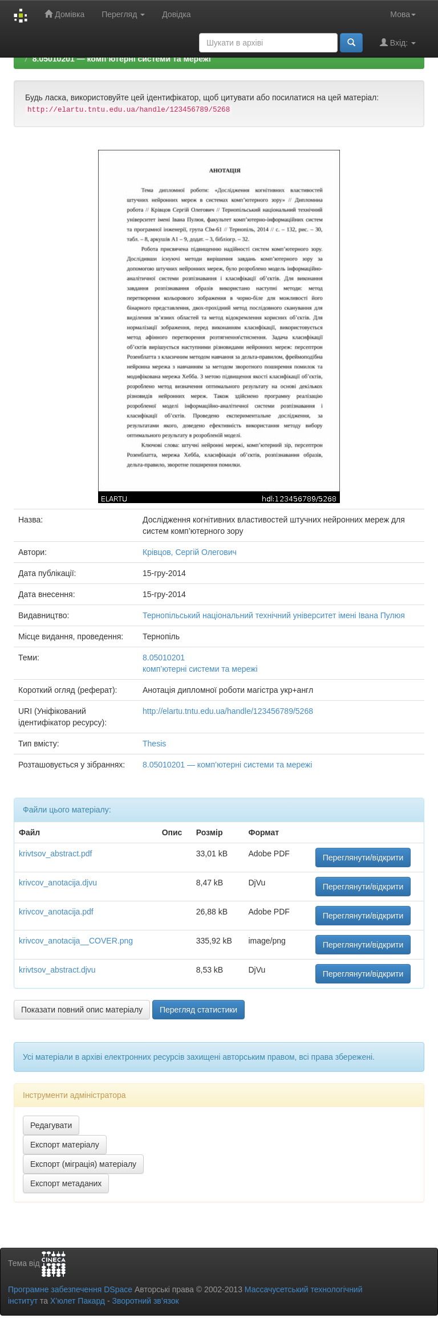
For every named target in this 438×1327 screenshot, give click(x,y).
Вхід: (398, 42)
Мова (403, 14)
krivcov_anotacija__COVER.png (76, 940)
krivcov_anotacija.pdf (56, 911)
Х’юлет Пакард (77, 1300)
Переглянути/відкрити (363, 857)
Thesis (154, 743)
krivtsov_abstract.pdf (55, 853)
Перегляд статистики (198, 1009)
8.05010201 (164, 657)
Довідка (176, 14)
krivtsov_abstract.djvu (57, 969)
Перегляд (123, 14)
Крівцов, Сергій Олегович (190, 552)
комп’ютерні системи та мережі (200, 668)
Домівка (64, 14)
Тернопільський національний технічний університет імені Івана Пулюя (274, 615)
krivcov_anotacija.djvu (58, 882)
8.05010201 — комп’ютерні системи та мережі (122, 58)
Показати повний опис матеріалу (82, 1009)
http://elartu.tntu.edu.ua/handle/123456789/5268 (228, 711)
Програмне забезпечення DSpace (70, 1289)
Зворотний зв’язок (145, 1300)
